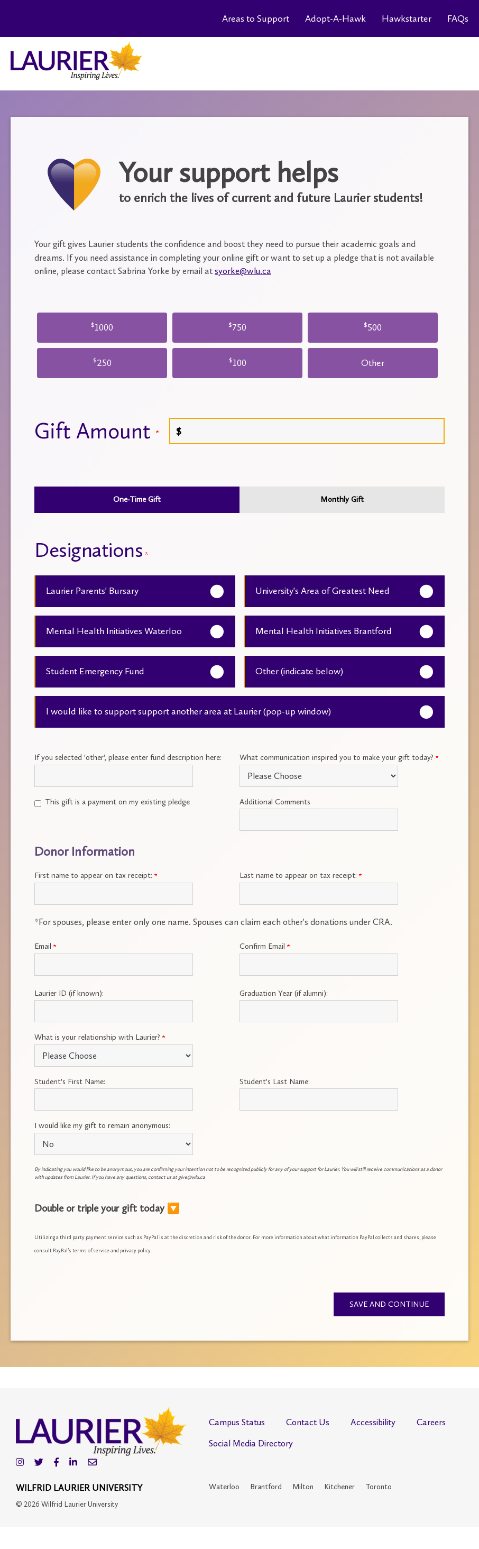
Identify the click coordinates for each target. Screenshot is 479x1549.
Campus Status (237, 1422)
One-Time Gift (137, 499)
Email (45, 946)
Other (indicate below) (299, 671)
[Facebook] (56, 1462)
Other (372, 363)
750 (237, 326)
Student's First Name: (69, 1081)
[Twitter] (39, 1462)
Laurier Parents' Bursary (92, 591)
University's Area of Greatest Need (322, 591)
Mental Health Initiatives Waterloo (114, 631)
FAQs (457, 18)
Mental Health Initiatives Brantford (323, 631)
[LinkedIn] (73, 1462)
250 (102, 362)
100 (237, 362)
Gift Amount (96, 431)
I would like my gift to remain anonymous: (102, 1125)
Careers (431, 1422)
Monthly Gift (342, 499)
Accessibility (373, 1422)
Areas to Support (255, 18)
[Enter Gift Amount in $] (307, 431)
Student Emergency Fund (95, 671)
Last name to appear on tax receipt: (301, 875)
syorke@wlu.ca (243, 270)
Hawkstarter (406, 18)
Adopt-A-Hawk (335, 18)
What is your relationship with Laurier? (99, 1037)
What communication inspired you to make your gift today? (339, 757)
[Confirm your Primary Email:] (319, 965)
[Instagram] (20, 1462)
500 (373, 326)
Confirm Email (265, 946)
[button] (239, 1208)
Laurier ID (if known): (69, 993)
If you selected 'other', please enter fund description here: (128, 757)
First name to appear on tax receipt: (95, 875)
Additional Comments (275, 801)
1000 (102, 326)
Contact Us (307, 1422)
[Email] (92, 1462)
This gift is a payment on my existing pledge (117, 801)
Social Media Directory (251, 1443)
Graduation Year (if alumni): (284, 993)
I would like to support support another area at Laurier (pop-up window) (188, 711)
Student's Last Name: (275, 1081)
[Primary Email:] (113, 965)
